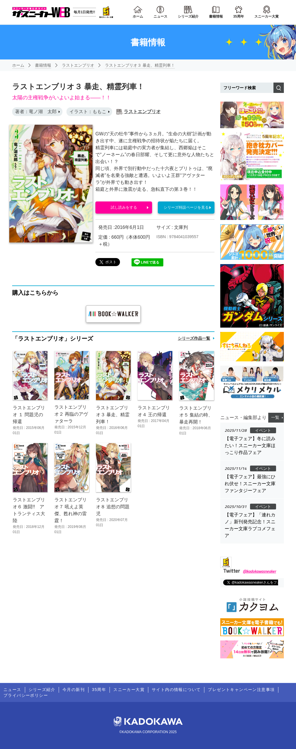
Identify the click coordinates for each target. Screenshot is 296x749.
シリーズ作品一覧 (194, 338)
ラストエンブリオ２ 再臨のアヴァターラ (71, 414)
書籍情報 (216, 16)
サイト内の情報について (176, 689)
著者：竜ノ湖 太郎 (36, 111)
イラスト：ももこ (87, 111)
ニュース (160, 16)
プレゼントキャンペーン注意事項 (241, 689)
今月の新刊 (73, 689)
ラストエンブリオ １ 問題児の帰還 (29, 414)
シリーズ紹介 (188, 16)
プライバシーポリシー (25, 695)
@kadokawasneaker (259, 571)
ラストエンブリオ (78, 65)
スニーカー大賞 (266, 16)
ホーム (138, 16)
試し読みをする (124, 208)
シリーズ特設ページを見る (186, 208)
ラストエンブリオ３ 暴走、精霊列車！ (140, 65)
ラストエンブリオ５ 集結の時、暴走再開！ (196, 415)
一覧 (275, 417)
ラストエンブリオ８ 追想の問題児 (113, 506)
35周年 (238, 16)
